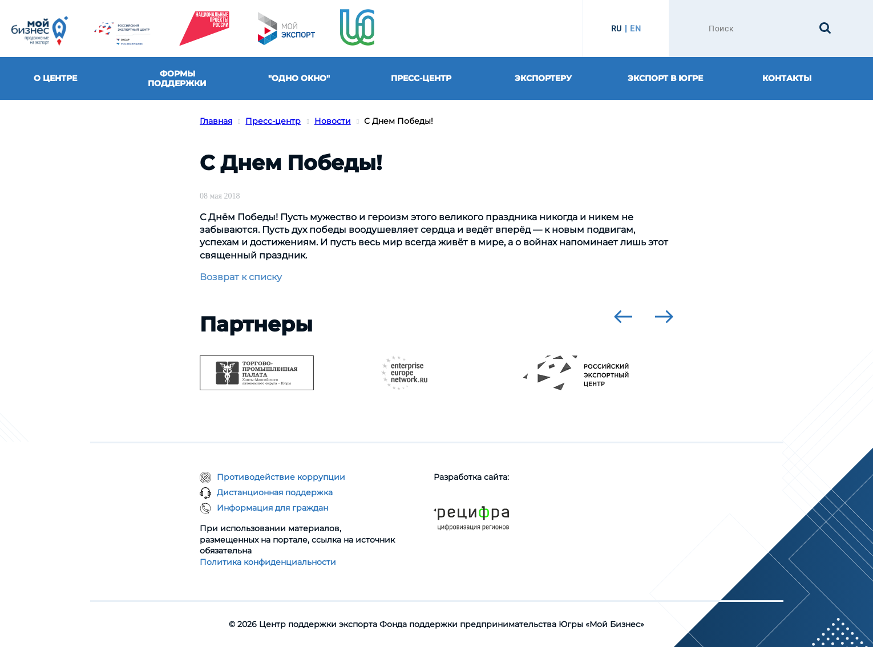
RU (616, 28)
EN (635, 28)
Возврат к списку (241, 277)
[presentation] (623, 317)
